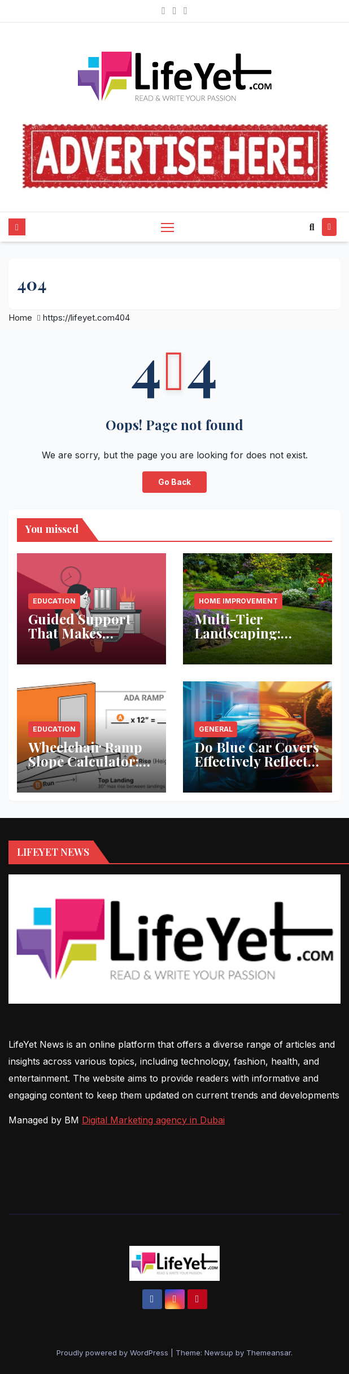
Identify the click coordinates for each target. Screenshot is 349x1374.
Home (20, 317)
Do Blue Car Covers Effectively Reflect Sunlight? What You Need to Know (257, 768)
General (216, 729)
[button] (312, 227)
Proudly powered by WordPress (113, 1352)
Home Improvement (238, 601)
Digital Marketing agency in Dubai (153, 1120)
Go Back (174, 482)
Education (54, 601)
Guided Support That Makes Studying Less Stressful (79, 640)
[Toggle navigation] (167, 226)
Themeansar (268, 1352)
